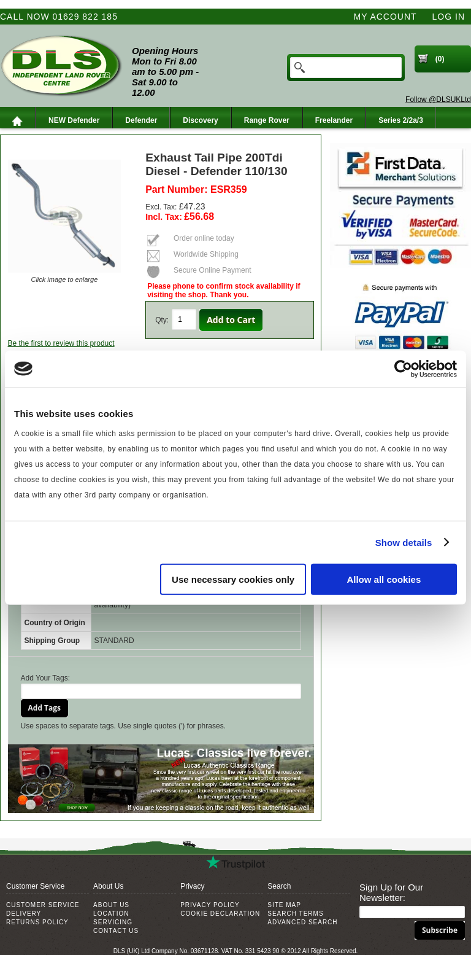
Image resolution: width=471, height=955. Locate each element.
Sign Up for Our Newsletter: (391, 892)
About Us (111, 905)
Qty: (162, 320)
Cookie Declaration (220, 913)
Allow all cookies (384, 579)
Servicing (112, 922)
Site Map (284, 905)
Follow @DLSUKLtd (438, 99)
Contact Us (116, 930)
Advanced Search (302, 922)
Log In (448, 16)
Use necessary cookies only (233, 579)
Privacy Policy (209, 905)
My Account (385, 16)
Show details (403, 542)
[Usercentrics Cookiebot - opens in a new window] (403, 368)
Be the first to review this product (61, 343)
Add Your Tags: (46, 678)
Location (111, 913)
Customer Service (43, 905)
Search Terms (295, 913)
